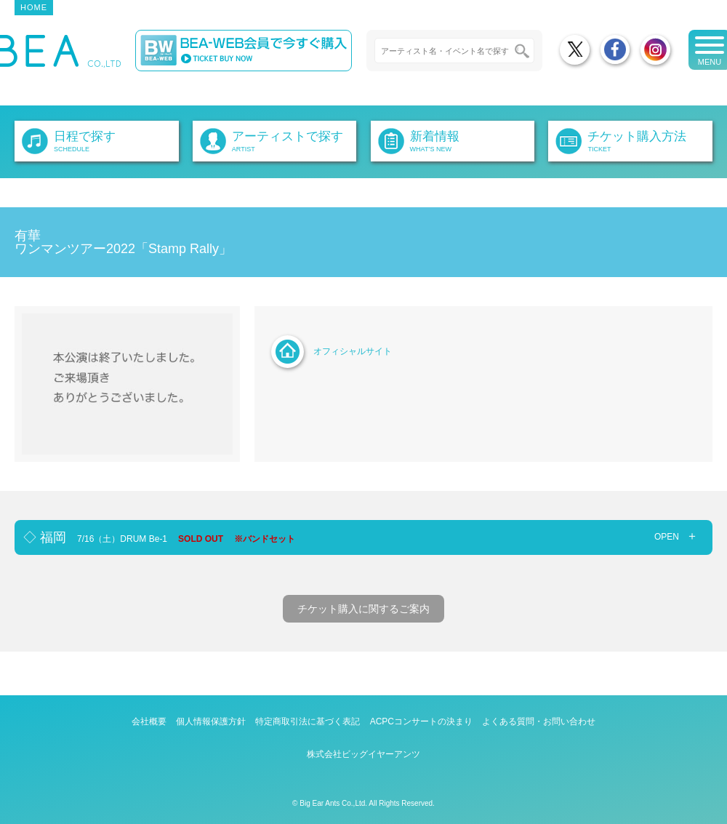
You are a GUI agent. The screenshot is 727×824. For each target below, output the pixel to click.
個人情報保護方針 (211, 721)
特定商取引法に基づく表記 (307, 721)
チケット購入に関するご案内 (363, 609)
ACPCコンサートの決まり (421, 721)
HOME (33, 7)
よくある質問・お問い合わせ (538, 721)
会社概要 (149, 721)
